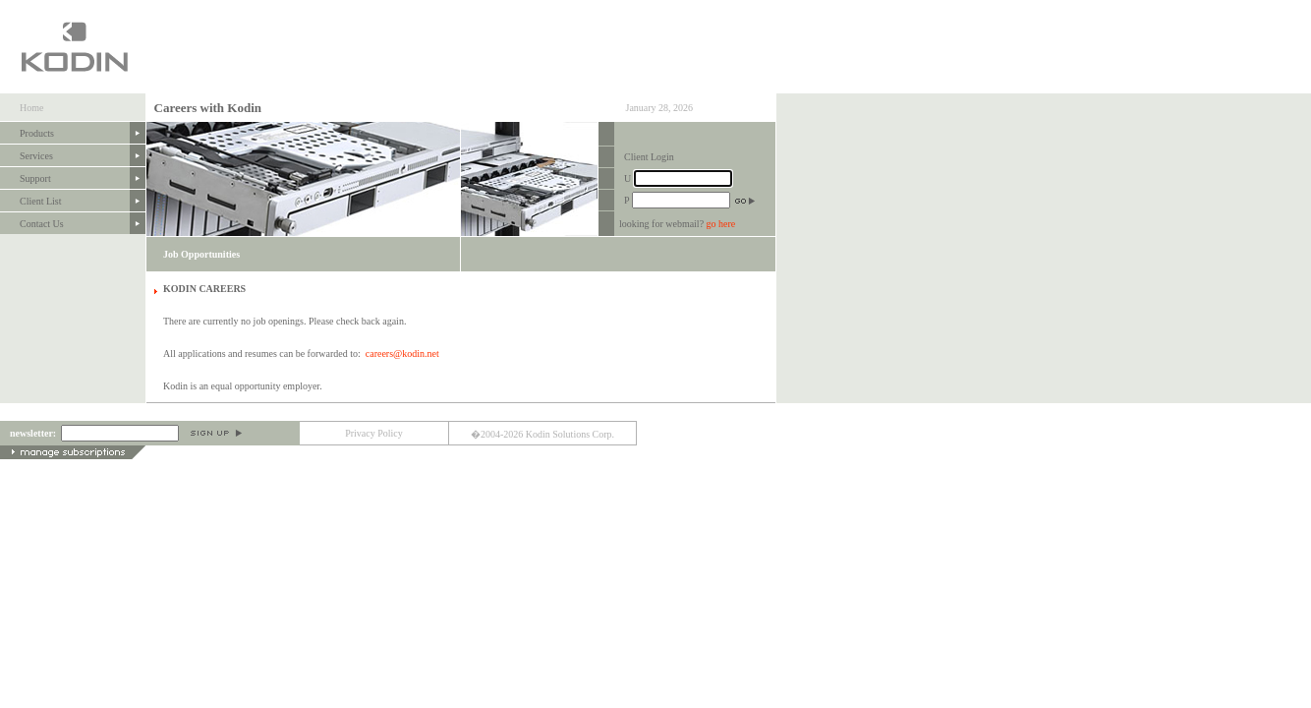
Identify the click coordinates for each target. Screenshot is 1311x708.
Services (36, 155)
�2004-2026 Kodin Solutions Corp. (542, 434)
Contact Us (42, 223)
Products (37, 133)
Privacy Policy (374, 433)
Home (31, 107)
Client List (41, 201)
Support (35, 178)
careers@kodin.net (402, 353)
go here (721, 223)
